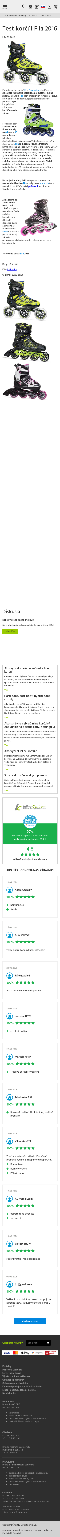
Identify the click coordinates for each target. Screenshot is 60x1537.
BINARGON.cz (30, 1530)
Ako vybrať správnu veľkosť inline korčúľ (26, 670)
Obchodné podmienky (13, 1379)
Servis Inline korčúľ (11, 1373)
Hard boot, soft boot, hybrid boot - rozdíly (28, 697)
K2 (25, 90)
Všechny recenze (30, 1321)
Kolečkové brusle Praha (13, 6)
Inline (5, 231)
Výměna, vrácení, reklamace (16, 1376)
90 (16, 132)
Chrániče (44, 183)
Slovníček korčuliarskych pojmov (25, 775)
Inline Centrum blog (16, 15)
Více (6, 689)
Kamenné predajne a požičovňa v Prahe (21, 1386)
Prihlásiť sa (10, 631)
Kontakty (6, 1366)
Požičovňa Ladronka (12, 1369)
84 (6, 132)
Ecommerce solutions (12, 1530)
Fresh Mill (17, 1533)
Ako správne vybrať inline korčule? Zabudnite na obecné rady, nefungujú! (29, 725)
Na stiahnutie (9, 1393)
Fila (21, 95)
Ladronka (11, 269)
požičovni (33, 186)
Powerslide (34, 90)
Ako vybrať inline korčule (20, 751)
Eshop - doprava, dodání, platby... (19, 1389)
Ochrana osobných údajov (15, 1383)
